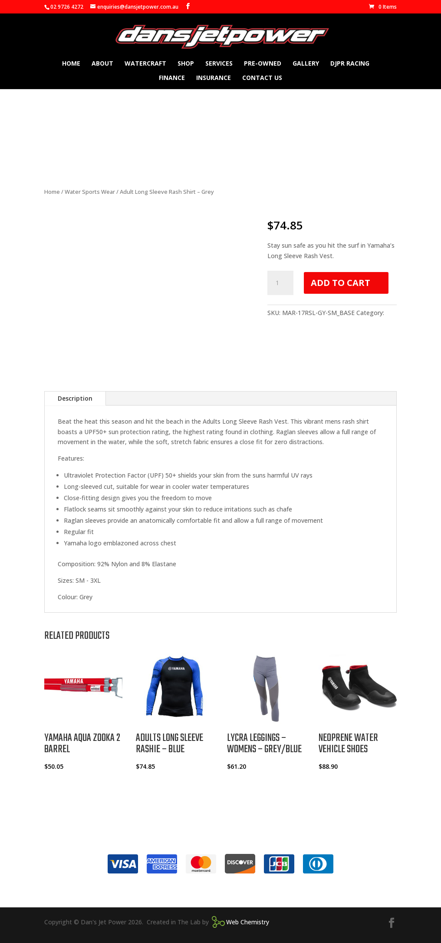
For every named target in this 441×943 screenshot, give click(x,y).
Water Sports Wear (90, 192)
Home (71, 63)
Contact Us (262, 78)
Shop (186, 63)
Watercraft (145, 63)
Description (75, 398)
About (102, 63)
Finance (172, 78)
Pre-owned (262, 63)
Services (219, 63)
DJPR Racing (349, 63)
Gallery (306, 63)
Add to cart (340, 283)
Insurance (213, 78)
